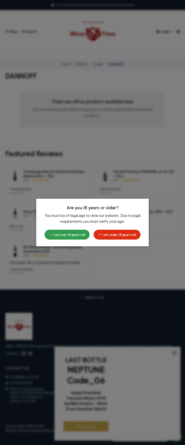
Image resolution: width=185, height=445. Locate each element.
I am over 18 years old (67, 235)
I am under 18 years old (117, 235)
